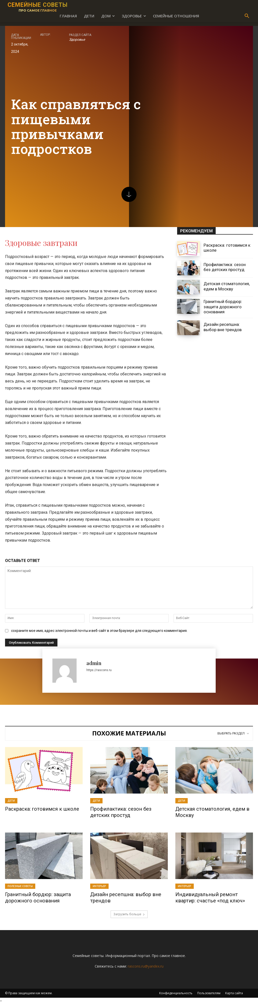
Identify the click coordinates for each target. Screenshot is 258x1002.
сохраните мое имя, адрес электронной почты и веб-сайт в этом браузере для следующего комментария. (99, 631)
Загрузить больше (129, 913)
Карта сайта (234, 992)
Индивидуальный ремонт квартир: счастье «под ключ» (210, 897)
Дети (11, 800)
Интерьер (99, 885)
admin (93, 663)
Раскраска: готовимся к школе (42, 809)
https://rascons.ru (99, 670)
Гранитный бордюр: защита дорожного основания (223, 306)
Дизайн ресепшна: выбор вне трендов (223, 327)
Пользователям (208, 992)
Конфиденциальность (175, 992)
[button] (247, 16)
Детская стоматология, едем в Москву (227, 286)
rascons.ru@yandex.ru (146, 965)
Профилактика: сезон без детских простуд (225, 267)
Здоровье (77, 39)
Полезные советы (20, 885)
